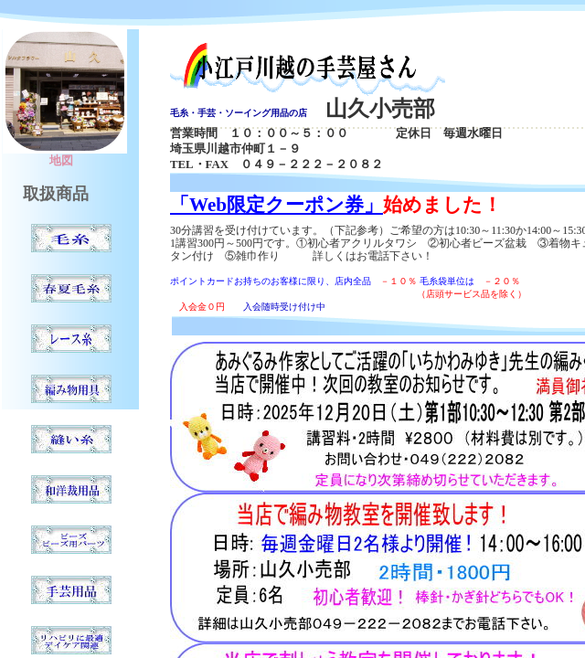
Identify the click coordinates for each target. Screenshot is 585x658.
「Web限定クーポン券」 (276, 205)
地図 (61, 160)
